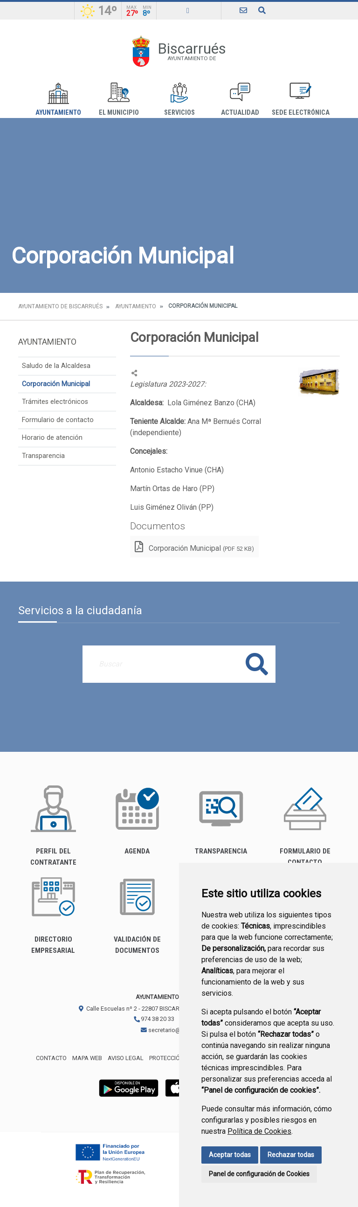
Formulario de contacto (58, 420)
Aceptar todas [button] (230, 1154)
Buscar (257, 663)
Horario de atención (52, 438)
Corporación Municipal (56, 384)
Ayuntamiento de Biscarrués (60, 306)
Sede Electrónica (301, 100)
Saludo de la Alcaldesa (56, 366)
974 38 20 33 (153, 1018)
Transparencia (43, 456)
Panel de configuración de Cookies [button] (259, 1174)
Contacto (51, 1057)
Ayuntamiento (58, 100)
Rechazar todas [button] (291, 1154)
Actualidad (240, 100)
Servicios (179, 100)
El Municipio (119, 100)
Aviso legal (126, 1057)
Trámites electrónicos (55, 402)
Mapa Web (87, 1057)
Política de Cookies (259, 1131)
